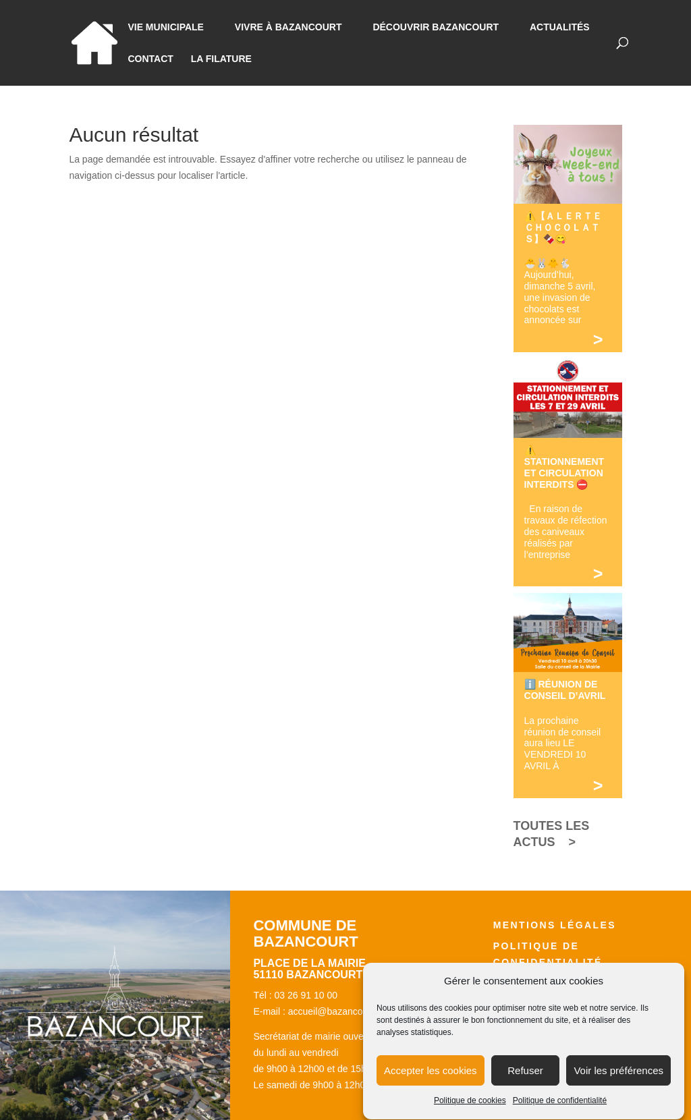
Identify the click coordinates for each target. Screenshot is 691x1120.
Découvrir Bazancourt (435, 27)
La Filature (221, 59)
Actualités (560, 27)
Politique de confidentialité (560, 1112)
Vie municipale (166, 27)
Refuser (525, 1082)
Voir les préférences (618, 1082)
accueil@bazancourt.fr (335, 1011)
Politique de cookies (470, 1112)
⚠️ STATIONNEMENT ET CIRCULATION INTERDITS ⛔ (564, 467)
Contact (150, 59)
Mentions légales (554, 925)
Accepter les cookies (430, 1082)
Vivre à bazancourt (288, 27)
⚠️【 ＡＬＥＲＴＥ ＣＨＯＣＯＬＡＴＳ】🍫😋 (567, 227)
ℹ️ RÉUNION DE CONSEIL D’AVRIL (565, 690)
